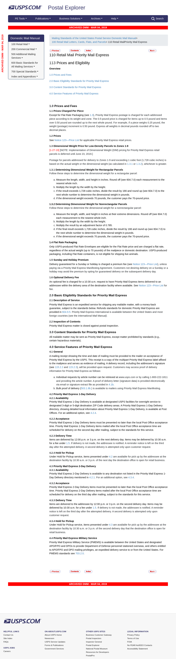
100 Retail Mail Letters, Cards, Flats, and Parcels (79, 42)
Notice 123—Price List (66, 140)
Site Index (7, 638)
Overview (54, 68)
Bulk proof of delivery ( (68, 388)
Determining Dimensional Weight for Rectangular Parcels (89, 169)
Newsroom (49, 638)
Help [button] (113, 18)
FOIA (129, 642)
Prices (57, 135)
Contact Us (8, 635)
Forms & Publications (54, 645)
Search (157, 18)
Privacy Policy (133, 635)
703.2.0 (79, 553)
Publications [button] (42, 18)
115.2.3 (73, 367)
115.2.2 (59, 367)
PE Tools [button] (20, 18)
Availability (62, 398)
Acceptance (62, 418)
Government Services (54, 649)
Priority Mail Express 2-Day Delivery (74, 466)
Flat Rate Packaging (65, 242)
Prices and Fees (65, 106)
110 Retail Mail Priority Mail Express (79, 55)
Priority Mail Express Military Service (75, 538)
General (58, 351)
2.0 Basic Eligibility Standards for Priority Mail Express (79, 81)
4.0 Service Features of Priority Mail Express (73, 93)
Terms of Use (133, 638)
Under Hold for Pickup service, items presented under (79, 456)
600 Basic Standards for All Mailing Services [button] (24, 64)
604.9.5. (66, 312)
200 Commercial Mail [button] (23, 49)
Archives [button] (95, 18)
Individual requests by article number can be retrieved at (87, 377)
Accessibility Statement (137, 649)
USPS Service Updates (55, 642)
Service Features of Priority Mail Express (83, 347)
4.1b (111, 384)
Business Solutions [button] (69, 18)
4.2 (110, 456)
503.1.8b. (86, 388)
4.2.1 (92, 477)
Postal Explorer (66, 7)
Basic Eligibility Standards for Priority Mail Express (90, 295)
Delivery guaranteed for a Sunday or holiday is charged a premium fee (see (91, 264)
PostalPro (90, 656)
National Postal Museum (97, 649)
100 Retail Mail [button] (19, 44)
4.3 (110, 524)
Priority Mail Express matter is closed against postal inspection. (84, 325)
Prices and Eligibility (73, 63)
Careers (6, 651)
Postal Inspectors (93, 638)
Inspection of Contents (66, 321)
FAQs (5, 642)
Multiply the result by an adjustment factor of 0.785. (84, 225)
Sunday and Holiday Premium (71, 259)
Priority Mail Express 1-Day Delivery (74, 394)
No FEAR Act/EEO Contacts (139, 645)
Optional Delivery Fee (66, 277)
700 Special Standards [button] (23, 71)
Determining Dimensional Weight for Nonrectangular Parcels (91, 204)
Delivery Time (64, 435)
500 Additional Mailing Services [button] (23, 56)
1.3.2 (139, 164)
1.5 (68, 443)
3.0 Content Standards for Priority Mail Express (75, 87)
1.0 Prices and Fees (60, 74)
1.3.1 (130, 164)
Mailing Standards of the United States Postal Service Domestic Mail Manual (94, 38)
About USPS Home (53, 635)
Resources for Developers (97, 652)
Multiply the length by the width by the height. (81, 187)
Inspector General (94, 642)
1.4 (51, 242)
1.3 (91, 115)
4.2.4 (93, 413)
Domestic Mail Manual (25, 38)
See (51, 140)
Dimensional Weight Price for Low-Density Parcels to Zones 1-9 (90, 146)
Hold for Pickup (65, 452)
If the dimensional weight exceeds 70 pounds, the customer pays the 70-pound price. (103, 198)
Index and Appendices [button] (23, 76)
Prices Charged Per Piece (68, 111)
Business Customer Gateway (99, 635)
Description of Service (66, 300)
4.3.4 (131, 477)
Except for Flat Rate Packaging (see (69, 115)
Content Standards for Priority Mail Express (85, 332)
